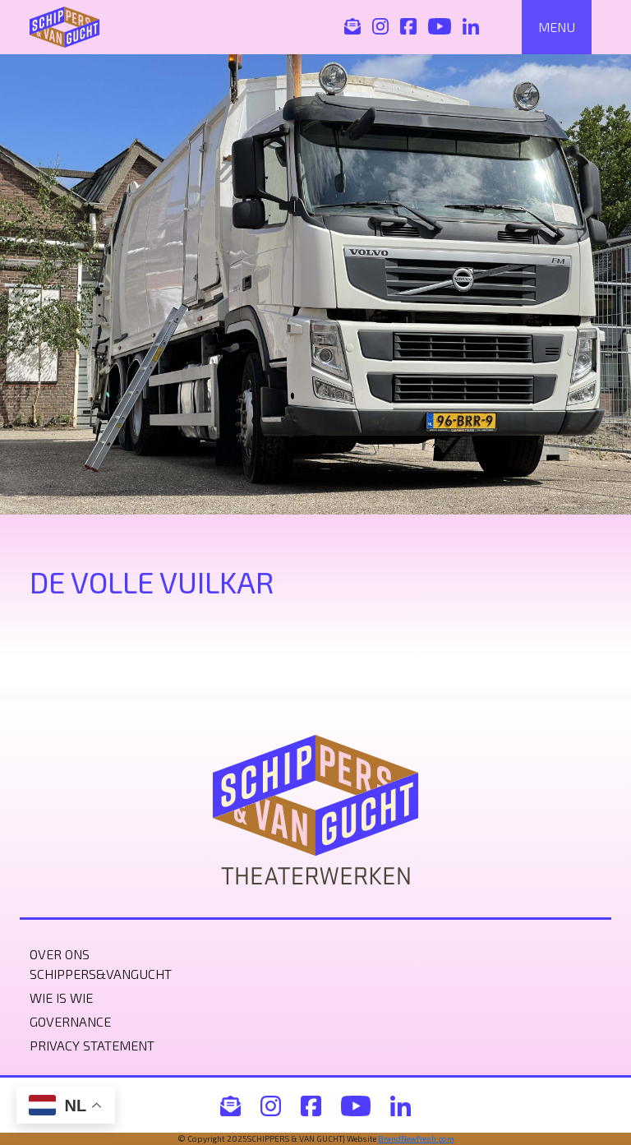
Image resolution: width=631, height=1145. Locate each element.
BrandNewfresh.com (416, 1138)
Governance (70, 1021)
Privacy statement (92, 1045)
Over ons (60, 954)
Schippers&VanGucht (101, 973)
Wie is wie (61, 997)
